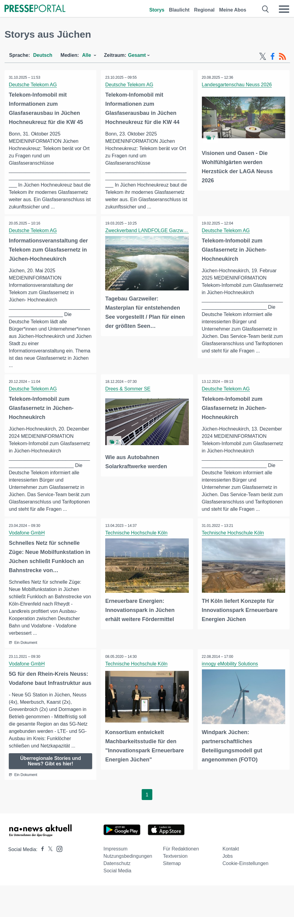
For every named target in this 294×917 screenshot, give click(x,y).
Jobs (228, 856)
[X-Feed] (263, 56)
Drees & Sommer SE (127, 389)
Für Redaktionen (181, 849)
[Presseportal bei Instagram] (57, 849)
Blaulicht (179, 9)
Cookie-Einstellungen (245, 864)
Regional (204, 9)
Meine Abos (232, 9)
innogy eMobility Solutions (230, 664)
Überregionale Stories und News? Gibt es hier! (50, 761)
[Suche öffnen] (265, 9)
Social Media (117, 871)
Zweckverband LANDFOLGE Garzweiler (148, 230)
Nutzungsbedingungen (127, 856)
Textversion (175, 856)
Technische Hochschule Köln (136, 533)
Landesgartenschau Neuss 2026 (237, 84)
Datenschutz (116, 864)
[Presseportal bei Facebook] (40, 850)
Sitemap (172, 864)
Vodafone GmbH (27, 533)
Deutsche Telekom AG (33, 84)
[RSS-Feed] (282, 56)
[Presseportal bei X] (48, 850)
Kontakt (231, 849)
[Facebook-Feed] (272, 56)
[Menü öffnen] (283, 9)
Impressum (115, 849)
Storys (156, 9)
